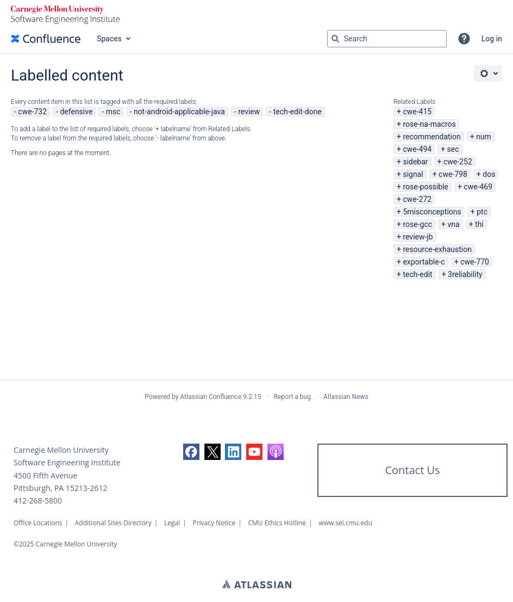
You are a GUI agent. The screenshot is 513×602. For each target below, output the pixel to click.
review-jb (418, 236)
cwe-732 (32, 111)
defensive (76, 111)
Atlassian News (345, 397)
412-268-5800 (38, 500)
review (249, 111)
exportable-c (424, 261)
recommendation (431, 136)
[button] (464, 38)
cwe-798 (453, 174)
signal (413, 174)
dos (489, 174)
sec (453, 149)
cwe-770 (474, 261)
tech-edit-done (297, 111)
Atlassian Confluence (210, 397)
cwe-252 (457, 161)
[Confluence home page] (45, 38)
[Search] (335, 38)
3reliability (465, 274)
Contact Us (412, 470)
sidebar (415, 161)
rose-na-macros (429, 124)
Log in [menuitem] (491, 38)
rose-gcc (417, 224)
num (483, 136)
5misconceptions (432, 211)
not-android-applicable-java (179, 111)
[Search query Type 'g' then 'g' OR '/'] (387, 38)
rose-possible (425, 186)
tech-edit (417, 274)
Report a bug (292, 397)
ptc (482, 211)
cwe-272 (417, 199)
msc (113, 111)
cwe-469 (478, 186)
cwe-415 (417, 111)
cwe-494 (417, 149)
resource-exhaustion (437, 249)
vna (453, 224)
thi (479, 224)
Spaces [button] (109, 38)
